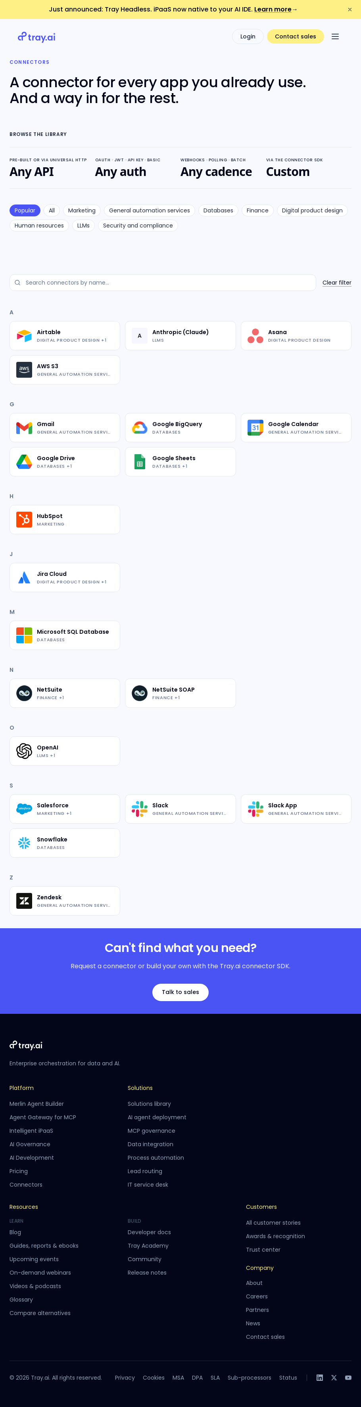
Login (247, 36)
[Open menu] (335, 36)
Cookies (154, 1378)
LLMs (83, 225)
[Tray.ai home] (37, 36)
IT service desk (148, 1185)
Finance (258, 210)
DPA (197, 1378)
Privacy (125, 1378)
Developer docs (149, 1232)
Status (288, 1378)
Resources (24, 1207)
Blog (15, 1232)
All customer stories (273, 1223)
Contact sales (295, 36)
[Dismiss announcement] (350, 9)
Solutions (140, 1088)
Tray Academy (148, 1246)
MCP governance (151, 1131)
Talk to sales (181, 992)
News (253, 1323)
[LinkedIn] (320, 1378)
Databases (218, 210)
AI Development (32, 1158)
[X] (334, 1378)
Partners (257, 1310)
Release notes (147, 1273)
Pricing (19, 1171)
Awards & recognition (275, 1236)
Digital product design (312, 210)
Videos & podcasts (35, 1286)
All (52, 210)
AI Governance (30, 1144)
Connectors (26, 1185)
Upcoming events (34, 1259)
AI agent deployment (157, 1117)
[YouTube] (348, 1378)
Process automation (156, 1158)
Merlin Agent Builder (37, 1104)
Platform (22, 1088)
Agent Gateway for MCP (43, 1117)
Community (144, 1259)
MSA (178, 1378)
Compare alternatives (40, 1313)
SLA (215, 1378)
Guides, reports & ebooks (44, 1246)
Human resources (39, 225)
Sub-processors (249, 1378)
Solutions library (149, 1104)
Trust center (263, 1250)
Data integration (150, 1144)
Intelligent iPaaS (31, 1131)
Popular (25, 210)
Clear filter (337, 283)
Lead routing (145, 1171)
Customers (261, 1207)
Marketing (82, 210)
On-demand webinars (40, 1273)
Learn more (276, 9)
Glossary (21, 1300)
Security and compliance (138, 225)
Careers (257, 1296)
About (254, 1283)
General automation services (149, 210)
